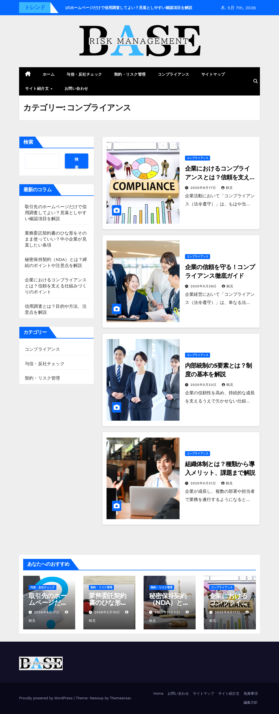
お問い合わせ (76, 88)
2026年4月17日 (47, 612)
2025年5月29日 (204, 286)
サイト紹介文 (37, 88)
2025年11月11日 (168, 612)
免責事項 (251, 693)
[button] (255, 81)
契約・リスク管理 (130, 74)
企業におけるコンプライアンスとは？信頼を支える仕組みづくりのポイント (56, 285)
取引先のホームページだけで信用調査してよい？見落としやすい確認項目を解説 (56, 212)
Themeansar (120, 698)
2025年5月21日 (203, 483)
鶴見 (227, 188)
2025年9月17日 (203, 188)
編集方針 (251, 702)
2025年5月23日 (204, 385)
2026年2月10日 (107, 612)
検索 (28, 142)
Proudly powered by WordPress (46, 698)
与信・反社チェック (84, 74)
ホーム (49, 74)
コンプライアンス (173, 74)
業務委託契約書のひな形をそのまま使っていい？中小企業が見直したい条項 (56, 239)
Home (158, 693)
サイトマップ (213, 74)
